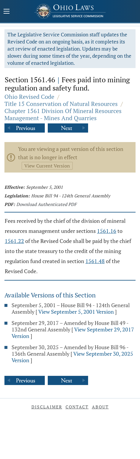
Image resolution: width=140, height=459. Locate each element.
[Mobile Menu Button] (6, 12)
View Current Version (47, 165)
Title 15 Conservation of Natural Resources (61, 104)
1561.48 (95, 261)
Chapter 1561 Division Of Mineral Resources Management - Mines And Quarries (63, 114)
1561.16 (106, 230)
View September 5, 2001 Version (76, 311)
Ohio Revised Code (29, 97)
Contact (77, 407)
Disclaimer (46, 407)
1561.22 (14, 240)
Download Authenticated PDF (46, 204)
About (100, 407)
